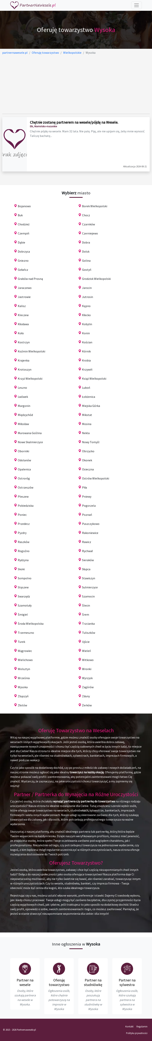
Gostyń (86, 269)
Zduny (86, 696)
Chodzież (23, 224)
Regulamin (141, 1026)
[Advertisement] (76, 84)
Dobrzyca (24, 251)
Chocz (86, 215)
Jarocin (87, 288)
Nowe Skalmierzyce (30, 442)
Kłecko (86, 315)
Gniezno (23, 260)
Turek (21, 642)
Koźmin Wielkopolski (31, 351)
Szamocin (88, 596)
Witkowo (88, 660)
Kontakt (129, 1026)
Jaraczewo (25, 288)
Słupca (86, 569)
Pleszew (23, 496)
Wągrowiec (25, 651)
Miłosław (23, 424)
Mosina (86, 424)
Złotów (22, 705)
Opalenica (24, 469)
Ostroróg (24, 478)
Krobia (86, 360)
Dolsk (85, 251)
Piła (84, 487)
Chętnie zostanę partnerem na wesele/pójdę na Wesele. (74, 122)
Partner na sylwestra (127, 982)
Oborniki (23, 451)
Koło (21, 333)
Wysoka (23, 687)
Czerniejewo (90, 233)
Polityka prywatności (136, 1033)
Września (24, 678)
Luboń (86, 387)
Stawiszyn (88, 578)
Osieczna (88, 469)
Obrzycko (88, 451)
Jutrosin (87, 297)
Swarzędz (24, 596)
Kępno (86, 306)
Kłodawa (23, 324)
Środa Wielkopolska (30, 623)
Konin (86, 333)
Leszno (22, 387)
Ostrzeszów (25, 487)
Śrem (85, 614)
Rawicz (86, 542)
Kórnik (86, 351)
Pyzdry (22, 533)
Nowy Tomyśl (90, 442)
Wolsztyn (24, 669)
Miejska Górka (91, 406)
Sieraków (88, 560)
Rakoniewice (90, 533)
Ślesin (86, 605)
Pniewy (86, 496)
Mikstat (87, 415)
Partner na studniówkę (93, 982)
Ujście (86, 642)
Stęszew (23, 587)
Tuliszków (88, 633)
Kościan (87, 342)
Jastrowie (24, 297)
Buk (20, 215)
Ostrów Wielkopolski (95, 478)
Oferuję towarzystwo (59, 982)
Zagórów (88, 687)
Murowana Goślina (30, 433)
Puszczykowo (90, 524)
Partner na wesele (25, 982)
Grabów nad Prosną (30, 279)
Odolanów (24, 460)
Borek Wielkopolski (94, 206)
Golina (86, 260)
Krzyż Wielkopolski (30, 378)
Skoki (21, 569)
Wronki (86, 669)
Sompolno (24, 578)
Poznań (87, 515)
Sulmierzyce (90, 587)
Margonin (24, 406)
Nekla (86, 433)
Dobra (86, 242)
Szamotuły (25, 605)
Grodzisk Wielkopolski (96, 279)
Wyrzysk (87, 678)
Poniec (22, 515)
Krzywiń (87, 369)
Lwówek (23, 397)
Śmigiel (23, 614)
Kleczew (23, 315)
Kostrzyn (24, 342)
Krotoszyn (24, 369)
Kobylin (87, 324)
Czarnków (88, 224)
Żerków (87, 705)
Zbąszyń (23, 696)
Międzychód (25, 415)
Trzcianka (88, 623)
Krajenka (23, 360)
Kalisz (22, 306)
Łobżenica (88, 397)
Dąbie (21, 242)
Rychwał (87, 551)
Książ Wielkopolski (94, 378)
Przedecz (24, 524)
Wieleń (86, 651)
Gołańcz (23, 269)
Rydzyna (23, 560)
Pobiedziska (25, 505)
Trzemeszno (26, 633)
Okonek (87, 460)
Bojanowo (24, 206)
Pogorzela (89, 505)
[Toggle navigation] (136, 5)
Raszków (23, 542)
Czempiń (23, 233)
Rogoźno (23, 551)
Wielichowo (25, 660)
